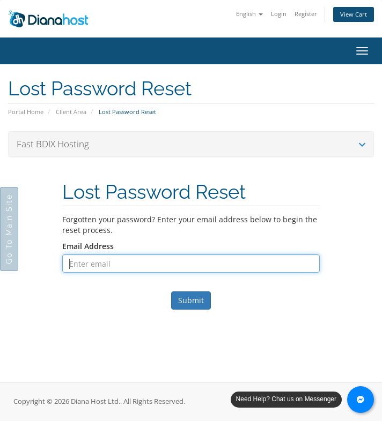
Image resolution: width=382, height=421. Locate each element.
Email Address (88, 246)
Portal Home (25, 112)
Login (278, 14)
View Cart (353, 14)
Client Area (71, 112)
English (249, 14)
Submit (191, 300)
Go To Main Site (9, 229)
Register (306, 14)
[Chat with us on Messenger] (360, 399)
